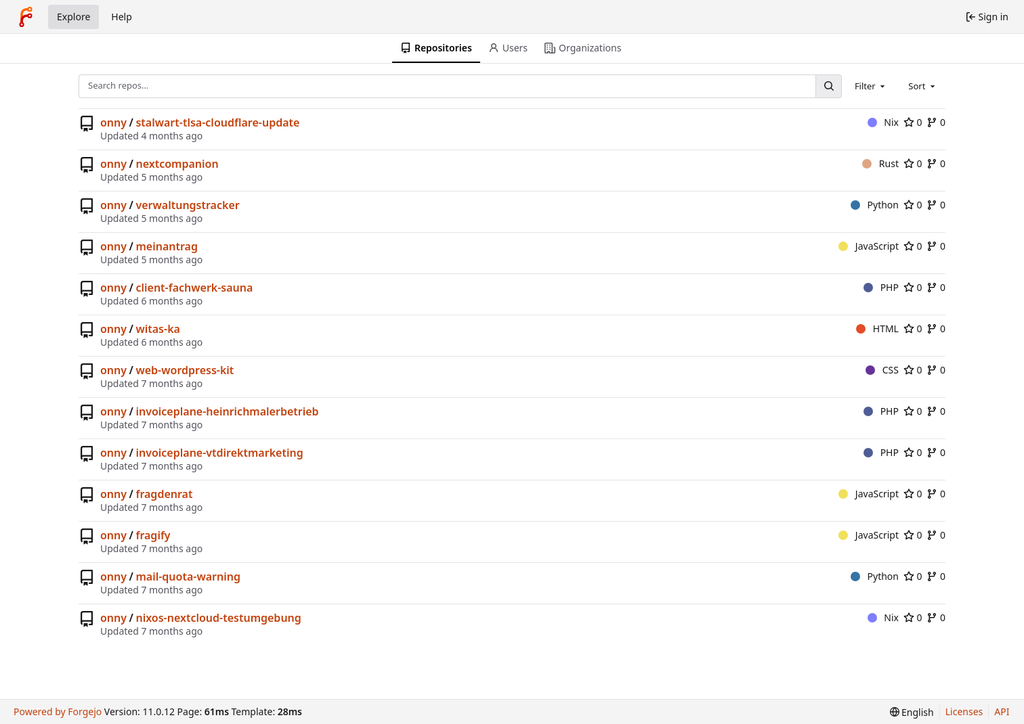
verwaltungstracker (187, 205)
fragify (152, 535)
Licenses (964, 711)
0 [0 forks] (935, 122)
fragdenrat (163, 494)
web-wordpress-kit (184, 370)
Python (875, 204)
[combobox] (871, 86)
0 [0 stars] (912, 122)
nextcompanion (176, 164)
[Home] (26, 17)
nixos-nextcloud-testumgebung (218, 618)
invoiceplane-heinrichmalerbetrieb (226, 411)
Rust (880, 163)
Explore (73, 16)
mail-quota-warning (187, 576)
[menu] (912, 712)
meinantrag (166, 246)
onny (113, 122)
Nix (883, 122)
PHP (881, 287)
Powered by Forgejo (58, 711)
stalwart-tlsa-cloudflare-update (217, 122)
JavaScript (868, 246)
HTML (877, 328)
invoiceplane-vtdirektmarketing (219, 452)
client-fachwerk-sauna (194, 287)
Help (121, 16)
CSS (882, 369)
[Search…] (828, 86)
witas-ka (157, 329)
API (1001, 711)
